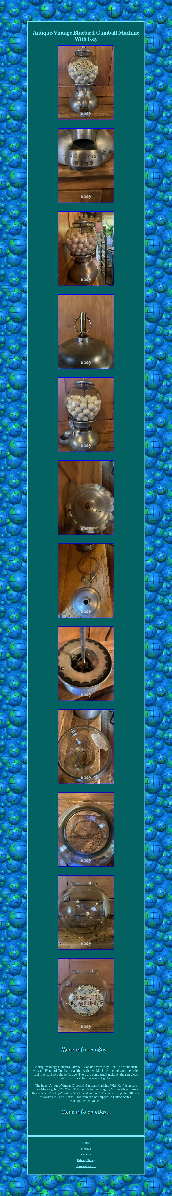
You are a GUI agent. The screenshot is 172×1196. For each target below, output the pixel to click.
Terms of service (86, 1166)
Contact (86, 1154)
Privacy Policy (86, 1160)
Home (86, 1142)
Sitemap (86, 1148)
